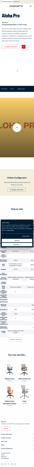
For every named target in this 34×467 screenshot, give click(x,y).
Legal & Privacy (4, 456)
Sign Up (5, 428)
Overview (4, 89)
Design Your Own (15, 339)
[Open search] (30, 6)
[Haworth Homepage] (16, 6)
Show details (25, 236)
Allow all (17, 240)
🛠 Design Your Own (11, 47)
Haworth (5, 22)
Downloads (21, 89)
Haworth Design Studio (10, 24)
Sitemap (2, 454)
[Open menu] (2, 6)
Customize (17, 244)
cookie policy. (10, 230)
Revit (12, 89)
